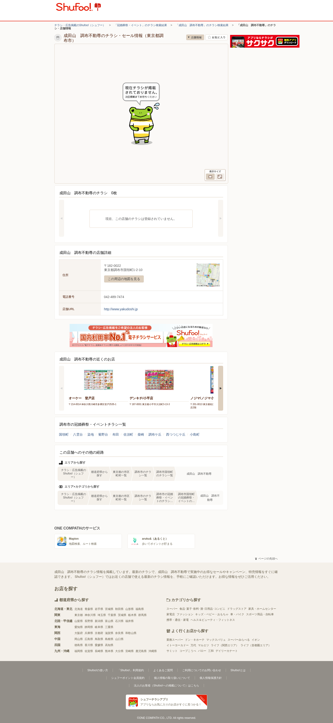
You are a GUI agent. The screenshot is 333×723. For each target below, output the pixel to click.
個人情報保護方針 (211, 678)
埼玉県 (102, 615)
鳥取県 (99, 639)
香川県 (89, 645)
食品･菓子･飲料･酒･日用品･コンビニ (202, 608)
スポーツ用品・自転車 (260, 614)
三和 (211, 650)
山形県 (129, 609)
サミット (172, 650)
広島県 (89, 639)
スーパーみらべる (239, 639)
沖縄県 (152, 651)
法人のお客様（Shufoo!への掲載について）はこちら (166, 685)
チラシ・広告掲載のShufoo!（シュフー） (79, 25)
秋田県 (119, 609)
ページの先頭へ (266, 558)
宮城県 (109, 609)
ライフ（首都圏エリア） (255, 645)
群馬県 (142, 615)
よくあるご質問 (163, 670)
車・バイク (237, 614)
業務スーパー (174, 639)
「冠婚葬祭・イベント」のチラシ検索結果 (140, 25)
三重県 (109, 627)
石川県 (119, 621)
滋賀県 (109, 633)
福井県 (129, 621)
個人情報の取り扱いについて (172, 678)
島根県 (109, 639)
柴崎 (141, 434)
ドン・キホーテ (194, 639)
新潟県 (99, 621)
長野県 (89, 621)
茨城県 (122, 615)
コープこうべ (187, 650)
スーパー (172, 608)
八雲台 (78, 434)
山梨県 (78, 621)
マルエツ (203, 645)
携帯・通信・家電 (177, 619)
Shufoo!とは (238, 670)
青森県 (89, 609)
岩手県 (99, 609)
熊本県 (109, 651)
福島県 (140, 609)
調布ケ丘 (154, 434)
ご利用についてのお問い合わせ (201, 670)
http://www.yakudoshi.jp (121, 309)
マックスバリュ (216, 639)
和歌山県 (130, 633)
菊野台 (103, 434)
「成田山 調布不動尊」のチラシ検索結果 (202, 25)
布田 (115, 434)
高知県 (109, 645)
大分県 (119, 651)
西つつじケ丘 (175, 434)
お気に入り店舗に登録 (216, 37)
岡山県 (78, 639)
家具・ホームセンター (262, 608)
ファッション (185, 614)
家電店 (170, 614)
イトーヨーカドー (177, 645)
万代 (193, 645)
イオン (256, 639)
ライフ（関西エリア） (225, 645)
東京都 (78, 615)
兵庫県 (89, 633)
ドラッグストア (237, 608)
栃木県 (132, 615)
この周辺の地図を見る (124, 279)
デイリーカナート (227, 650)
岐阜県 (99, 627)
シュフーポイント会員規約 (128, 678)
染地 (90, 434)
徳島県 (78, 645)
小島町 (195, 434)
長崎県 (99, 651)
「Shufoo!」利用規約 (130, 670)
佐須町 (128, 434)
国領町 (64, 434)
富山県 (109, 621)
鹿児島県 (141, 651)
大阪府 (78, 633)
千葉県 (112, 615)
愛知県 (78, 627)
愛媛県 (99, 645)
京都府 (99, 633)
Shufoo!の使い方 (97, 670)
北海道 (78, 609)
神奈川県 (90, 615)
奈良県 (119, 633)
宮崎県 (129, 651)
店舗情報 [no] (195, 37)
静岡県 (89, 627)
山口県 (119, 639)
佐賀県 (89, 651)
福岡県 (78, 651)
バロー (202, 650)
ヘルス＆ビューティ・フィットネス (213, 619)
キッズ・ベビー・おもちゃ (211, 614)
